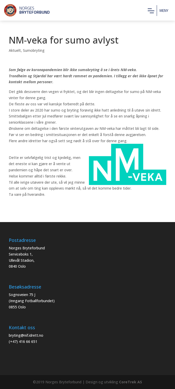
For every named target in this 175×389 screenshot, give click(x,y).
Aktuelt (15, 50)
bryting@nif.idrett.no (26, 335)
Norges (24, 10)
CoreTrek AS (130, 381)
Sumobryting (34, 50)
